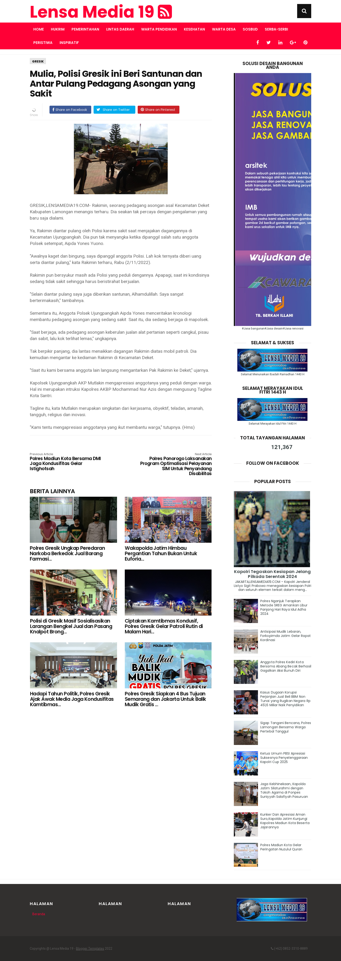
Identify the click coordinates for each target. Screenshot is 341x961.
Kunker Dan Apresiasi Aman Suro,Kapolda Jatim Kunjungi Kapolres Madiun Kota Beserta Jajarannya (285, 820)
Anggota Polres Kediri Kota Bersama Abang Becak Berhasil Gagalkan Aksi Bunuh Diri (285, 666)
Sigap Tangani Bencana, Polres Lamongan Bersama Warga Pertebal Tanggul (285, 727)
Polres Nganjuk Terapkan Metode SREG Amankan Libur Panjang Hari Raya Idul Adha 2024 (284, 607)
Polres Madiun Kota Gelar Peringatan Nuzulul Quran (281, 847)
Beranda (38, 914)
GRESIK (38, 61)
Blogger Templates (90, 948)
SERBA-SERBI (276, 29)
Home (38, 29)
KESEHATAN (194, 29)
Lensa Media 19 (101, 12)
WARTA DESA (224, 29)
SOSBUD (250, 29)
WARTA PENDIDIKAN (159, 29)
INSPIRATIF (69, 42)
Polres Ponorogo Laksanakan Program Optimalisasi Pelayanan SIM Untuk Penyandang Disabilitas (175, 464)
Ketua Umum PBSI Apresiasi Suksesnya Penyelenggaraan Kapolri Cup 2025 (284, 757)
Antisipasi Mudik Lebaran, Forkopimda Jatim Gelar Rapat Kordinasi (285, 635)
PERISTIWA (43, 42)
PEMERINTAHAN (85, 29)
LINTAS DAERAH (120, 29)
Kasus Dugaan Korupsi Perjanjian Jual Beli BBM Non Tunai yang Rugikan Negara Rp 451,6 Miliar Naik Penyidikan (285, 698)
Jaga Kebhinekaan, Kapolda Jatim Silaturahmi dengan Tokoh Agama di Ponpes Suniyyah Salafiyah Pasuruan (284, 790)
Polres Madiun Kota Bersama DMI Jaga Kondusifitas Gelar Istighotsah (66, 462)
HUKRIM (57, 29)
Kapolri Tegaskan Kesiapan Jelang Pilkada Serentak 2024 (272, 574)
